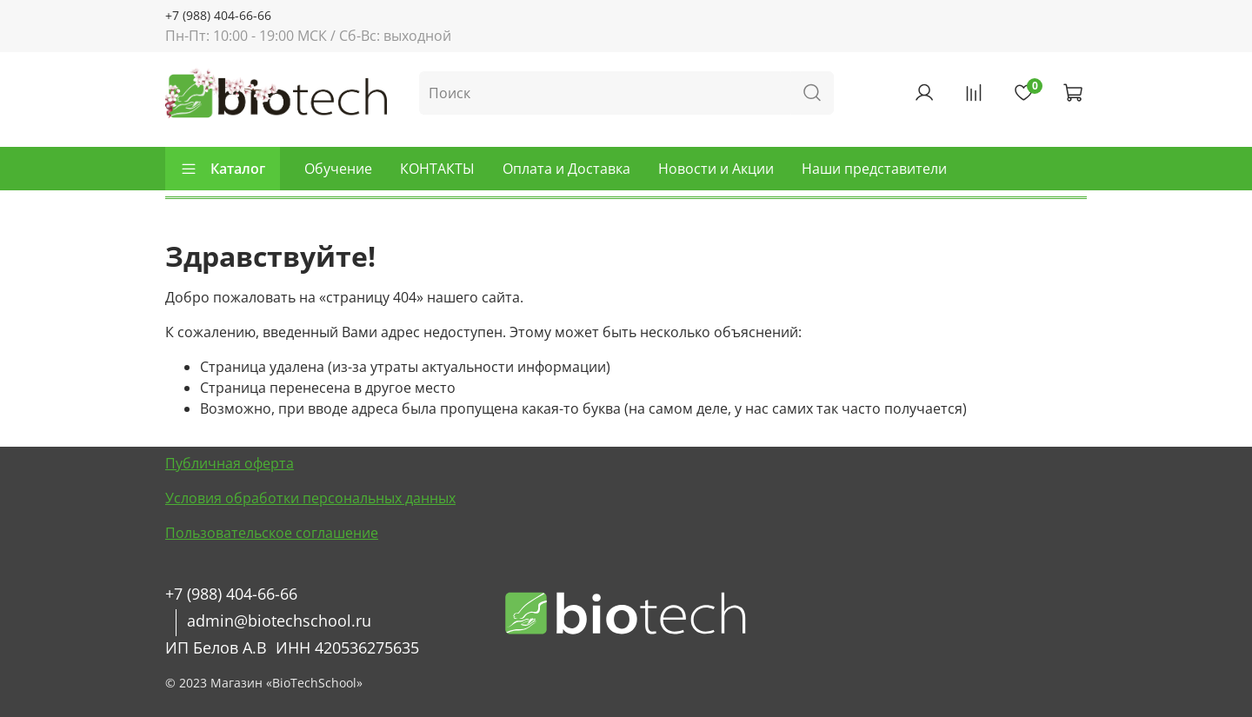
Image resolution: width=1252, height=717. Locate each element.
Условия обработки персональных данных (310, 498)
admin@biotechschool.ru (279, 620)
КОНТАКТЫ (437, 168)
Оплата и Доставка (566, 168)
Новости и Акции (716, 168)
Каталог (222, 168)
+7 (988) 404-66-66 (218, 15)
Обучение (338, 168)
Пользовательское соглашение (271, 532)
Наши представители (874, 168)
